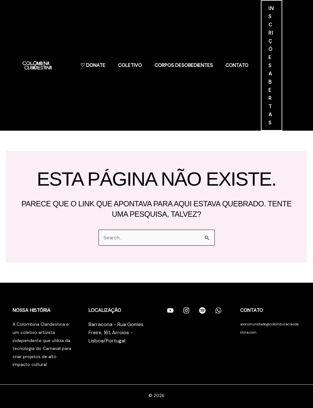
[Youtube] (170, 310)
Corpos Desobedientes (183, 65)
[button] (271, 65)
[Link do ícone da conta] (291, 65)
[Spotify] (202, 310)
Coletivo (130, 65)
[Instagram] (186, 310)
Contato (236, 65)
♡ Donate (92, 65)
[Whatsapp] (218, 310)
